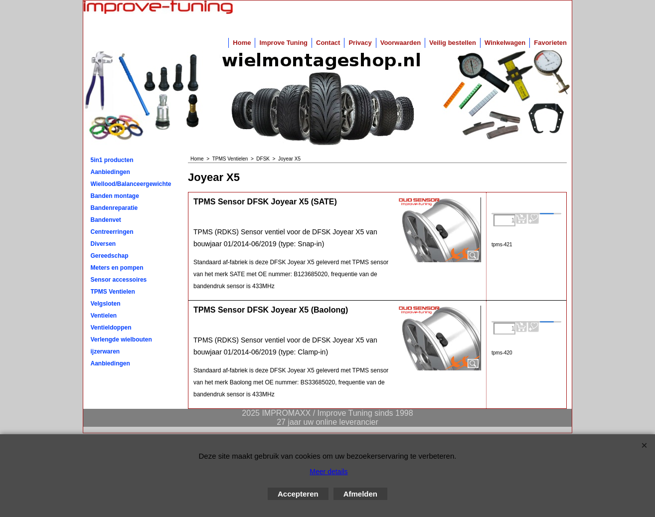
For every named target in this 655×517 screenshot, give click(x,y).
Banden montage (115, 195)
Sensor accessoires (119, 279)
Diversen (103, 243)
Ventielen (104, 315)
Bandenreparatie (114, 207)
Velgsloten (106, 303)
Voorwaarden (400, 42)
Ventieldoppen (111, 327)
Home (242, 42)
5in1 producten (112, 160)
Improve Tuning (283, 42)
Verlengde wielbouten (121, 339)
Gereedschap (110, 255)
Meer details (328, 472)
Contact (328, 42)
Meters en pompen (117, 267)
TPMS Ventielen (113, 291)
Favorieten (550, 42)
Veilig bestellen (452, 42)
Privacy (359, 42)
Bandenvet (106, 219)
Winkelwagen (505, 42)
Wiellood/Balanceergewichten (131, 183)
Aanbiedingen (110, 172)
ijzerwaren (105, 351)
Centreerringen (112, 231)
